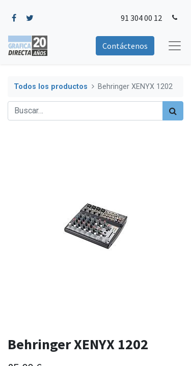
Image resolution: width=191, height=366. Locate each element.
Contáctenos (125, 46)
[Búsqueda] (172, 110)
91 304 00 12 (141, 18)
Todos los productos (51, 86)
